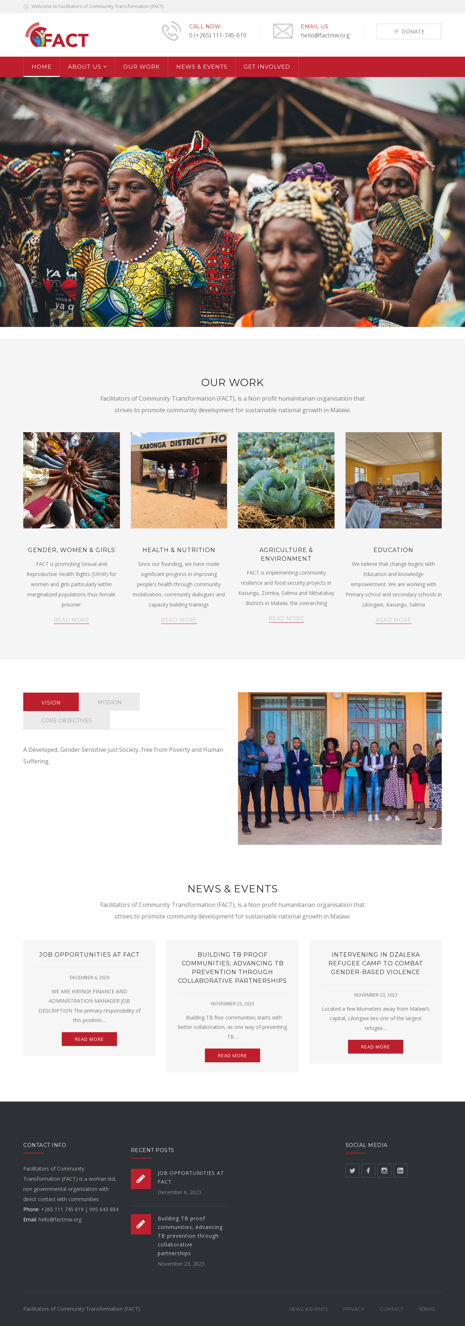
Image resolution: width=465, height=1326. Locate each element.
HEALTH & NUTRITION (178, 550)
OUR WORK (141, 66)
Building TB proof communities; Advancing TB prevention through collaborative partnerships (190, 1236)
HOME (42, 66)
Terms (426, 1309)
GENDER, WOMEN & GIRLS (71, 550)
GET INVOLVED (267, 66)
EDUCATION (393, 550)
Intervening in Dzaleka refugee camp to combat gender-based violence (375, 963)
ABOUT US (84, 66)
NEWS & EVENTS (201, 66)
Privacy (353, 1309)
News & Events (308, 1309)
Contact (391, 1309)
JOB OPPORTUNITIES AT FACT (89, 954)
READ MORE (72, 620)
